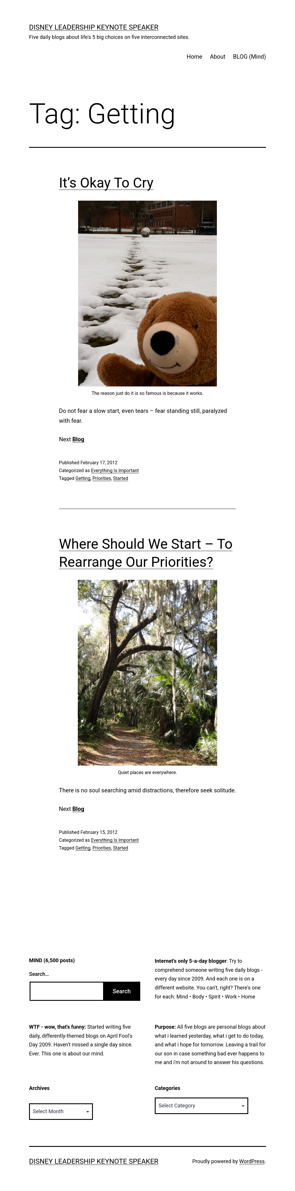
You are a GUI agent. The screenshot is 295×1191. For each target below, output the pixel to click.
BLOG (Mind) (249, 56)
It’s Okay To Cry (106, 182)
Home (194, 56)
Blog (78, 439)
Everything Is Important (115, 470)
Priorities (102, 478)
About (217, 56)
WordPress (252, 1161)
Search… (39, 974)
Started (120, 478)
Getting (83, 478)
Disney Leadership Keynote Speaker (94, 27)
